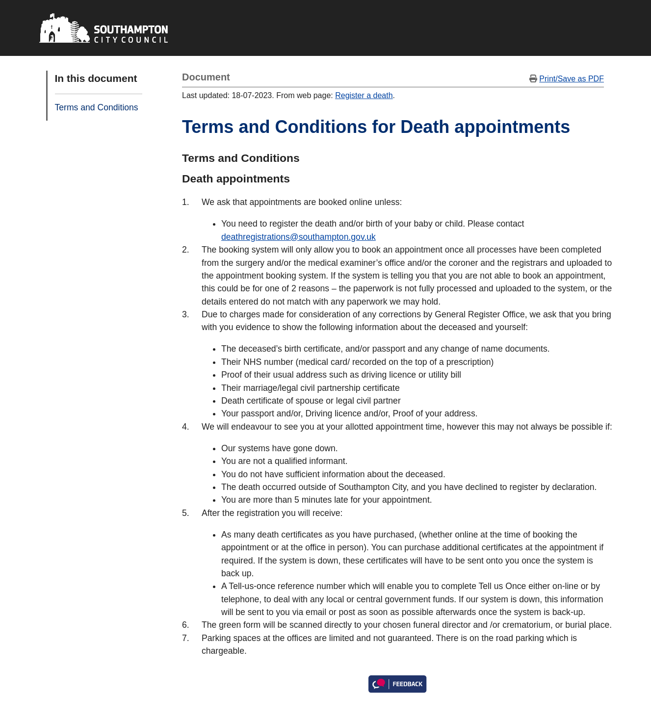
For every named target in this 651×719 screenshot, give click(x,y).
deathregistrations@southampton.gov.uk (298, 237)
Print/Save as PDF (571, 79)
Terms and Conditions (96, 107)
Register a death (363, 95)
